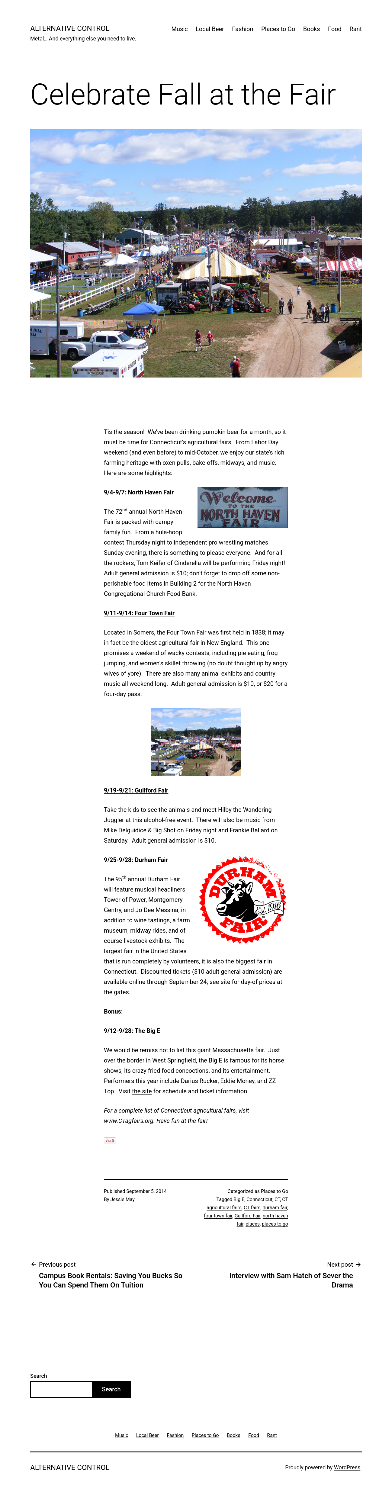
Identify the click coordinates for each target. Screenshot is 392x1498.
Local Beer (210, 29)
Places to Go (278, 29)
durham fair (274, 1207)
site (225, 981)
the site (142, 1091)
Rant (355, 29)
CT (277, 1199)
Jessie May (123, 1199)
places (253, 1224)
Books (311, 29)
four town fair (218, 1216)
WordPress (347, 1467)
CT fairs (252, 1207)
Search (38, 1376)
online (137, 981)
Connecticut (259, 1199)
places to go (275, 1224)
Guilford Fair (248, 1216)
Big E (238, 1199)
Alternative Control (70, 28)
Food (335, 29)
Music (180, 29)
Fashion (242, 29)
